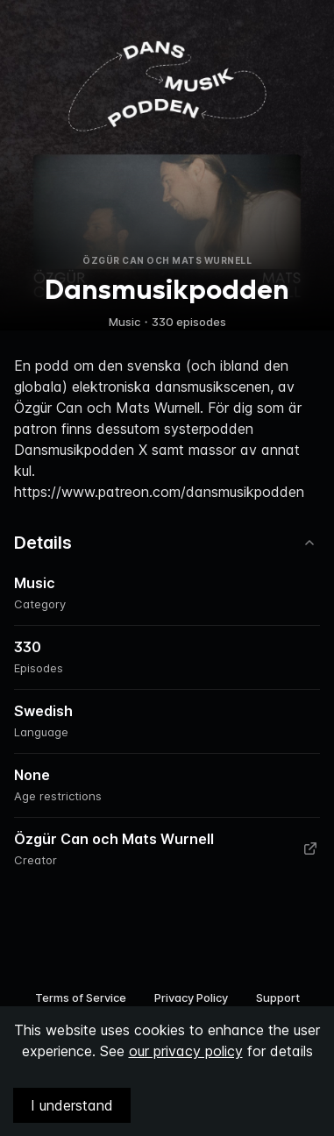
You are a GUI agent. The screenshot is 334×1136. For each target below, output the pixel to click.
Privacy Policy (191, 997)
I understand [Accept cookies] (72, 1105)
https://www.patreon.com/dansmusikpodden (159, 492)
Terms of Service (80, 997)
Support (278, 997)
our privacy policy (186, 1051)
